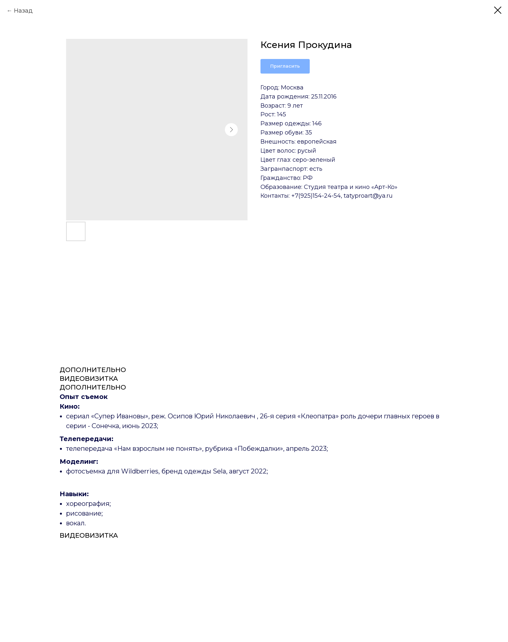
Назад (23, 10)
